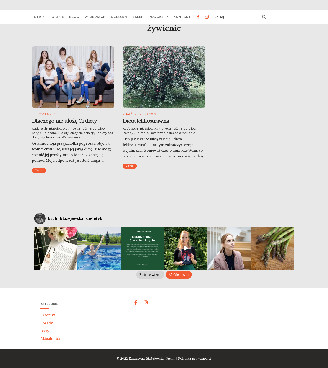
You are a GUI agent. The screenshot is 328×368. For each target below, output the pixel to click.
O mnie (57, 16)
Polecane (50, 133)
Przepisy (47, 315)
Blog (74, 16)
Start (40, 16)
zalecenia (174, 133)
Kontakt (182, 16)
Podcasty (158, 16)
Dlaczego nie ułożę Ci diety (64, 121)
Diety (102, 128)
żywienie (74, 137)
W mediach (95, 16)
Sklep (138, 16)
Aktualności (80, 128)
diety (65, 133)
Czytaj (39, 170)
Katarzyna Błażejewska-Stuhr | (153, 358)
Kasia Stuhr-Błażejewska (49, 128)
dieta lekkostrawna (151, 133)
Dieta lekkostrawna (146, 121)
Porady (128, 133)
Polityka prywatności (194, 358)
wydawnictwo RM (54, 137)
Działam (119, 16)
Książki (36, 133)
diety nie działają (82, 133)
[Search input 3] (236, 16)
